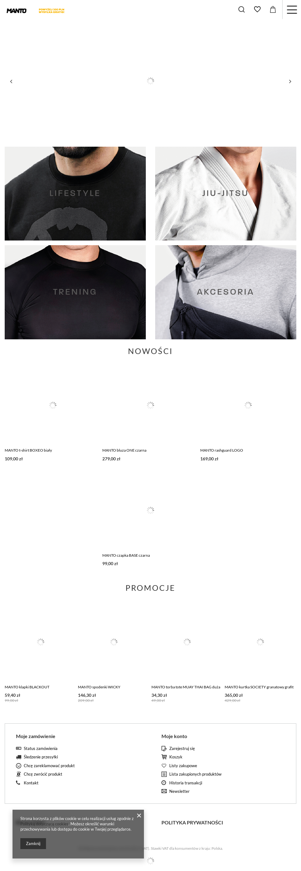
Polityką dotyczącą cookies (44, 823)
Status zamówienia (41, 748)
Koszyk (175, 757)
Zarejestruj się (182, 748)
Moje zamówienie (35, 736)
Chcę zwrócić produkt (43, 774)
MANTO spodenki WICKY (99, 687)
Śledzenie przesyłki (41, 757)
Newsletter (179, 791)
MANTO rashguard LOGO (221, 450)
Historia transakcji (185, 783)
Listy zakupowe (183, 765)
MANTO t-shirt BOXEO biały (28, 450)
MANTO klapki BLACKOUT (27, 687)
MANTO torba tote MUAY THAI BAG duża (185, 687)
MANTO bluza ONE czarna (124, 450)
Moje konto (174, 736)
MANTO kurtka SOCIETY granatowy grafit (259, 687)
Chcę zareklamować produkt (49, 765)
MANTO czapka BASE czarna (126, 555)
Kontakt (31, 783)
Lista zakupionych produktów (195, 774)
